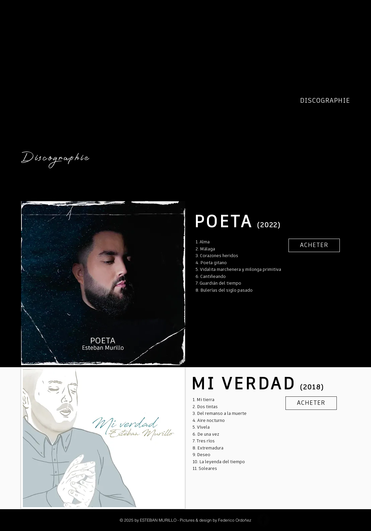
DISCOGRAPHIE (326, 100)
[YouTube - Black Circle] (279, 520)
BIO (344, 90)
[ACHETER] (314, 245)
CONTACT (335, 141)
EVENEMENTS (327, 120)
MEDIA (339, 131)
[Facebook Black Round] (263, 520)
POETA (339, 110)
